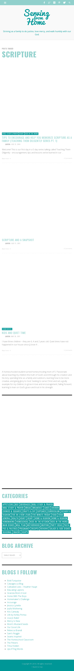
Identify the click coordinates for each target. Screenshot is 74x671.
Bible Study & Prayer (10, 134)
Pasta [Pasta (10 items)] (66, 525)
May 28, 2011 (15, 336)
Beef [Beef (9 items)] (17, 504)
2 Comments (68, 158)
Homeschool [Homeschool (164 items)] (22, 521)
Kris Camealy (13, 611)
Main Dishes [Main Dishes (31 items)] (8, 525)
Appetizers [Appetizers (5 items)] (8, 504)
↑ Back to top (37, 667)
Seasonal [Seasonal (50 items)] (7, 532)
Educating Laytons (15, 589)
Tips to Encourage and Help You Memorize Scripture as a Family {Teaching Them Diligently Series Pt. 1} (37, 139)
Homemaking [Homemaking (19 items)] (9, 521)
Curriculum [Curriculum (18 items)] (54, 511)
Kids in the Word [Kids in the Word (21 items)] (59, 521)
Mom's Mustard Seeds (17, 624)
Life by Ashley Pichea (16, 614)
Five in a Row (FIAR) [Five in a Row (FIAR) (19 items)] (21, 514)
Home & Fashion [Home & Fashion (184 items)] (42, 518)
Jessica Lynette (14, 605)
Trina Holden (13, 645)
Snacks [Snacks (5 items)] (16, 532)
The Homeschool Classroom (20, 639)
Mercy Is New (13, 621)
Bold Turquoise (14, 580)
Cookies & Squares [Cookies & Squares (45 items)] (12, 511)
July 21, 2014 (15, 144)
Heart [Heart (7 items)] (30, 518)
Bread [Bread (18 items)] (28, 507)
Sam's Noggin (13, 633)
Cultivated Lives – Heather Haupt (22, 586)
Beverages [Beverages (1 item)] (25, 504)
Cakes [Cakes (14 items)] (47, 507)
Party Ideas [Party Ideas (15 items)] (56, 525)
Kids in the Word (31, 134)
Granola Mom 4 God (16, 593)
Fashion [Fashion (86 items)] (6, 514)
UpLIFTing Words (15, 649)
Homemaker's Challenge (18, 599)
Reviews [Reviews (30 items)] (44, 528)
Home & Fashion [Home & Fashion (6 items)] (59, 518)
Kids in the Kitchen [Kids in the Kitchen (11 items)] (39, 521)
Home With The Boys (17, 596)
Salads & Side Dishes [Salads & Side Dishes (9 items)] (60, 528)
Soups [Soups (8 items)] (25, 532)
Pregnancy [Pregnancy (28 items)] (24, 528)
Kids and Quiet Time (14, 333)
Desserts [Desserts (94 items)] (65, 511)
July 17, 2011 (15, 243)
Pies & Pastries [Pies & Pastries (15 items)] (10, 528)
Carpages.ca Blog (15, 583)
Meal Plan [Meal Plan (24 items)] (21, 525)
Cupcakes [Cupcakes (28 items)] (41, 511)
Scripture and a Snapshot (18, 240)
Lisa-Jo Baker (13, 617)
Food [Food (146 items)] (54, 514)
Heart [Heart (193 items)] (23, 518)
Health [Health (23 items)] (15, 518)
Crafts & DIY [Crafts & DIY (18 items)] (29, 511)
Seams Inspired (14, 636)
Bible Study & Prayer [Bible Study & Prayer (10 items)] (13, 507)
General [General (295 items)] (6, 518)
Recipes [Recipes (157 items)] (35, 528)
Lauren (7, 144)
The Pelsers (12, 642)
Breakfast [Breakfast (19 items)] (38, 507)
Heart (21, 134)
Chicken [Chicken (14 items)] (55, 507)
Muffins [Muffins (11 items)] (45, 525)
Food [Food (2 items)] (60, 514)
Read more (6, 158)
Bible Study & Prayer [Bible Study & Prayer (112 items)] (42, 504)
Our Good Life (13, 627)
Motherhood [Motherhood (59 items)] (33, 525)
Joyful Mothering (14, 608)
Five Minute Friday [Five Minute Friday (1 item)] (41, 514)
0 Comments (68, 248)
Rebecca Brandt (14, 630)
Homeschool (7, 329)
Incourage (12, 602)
